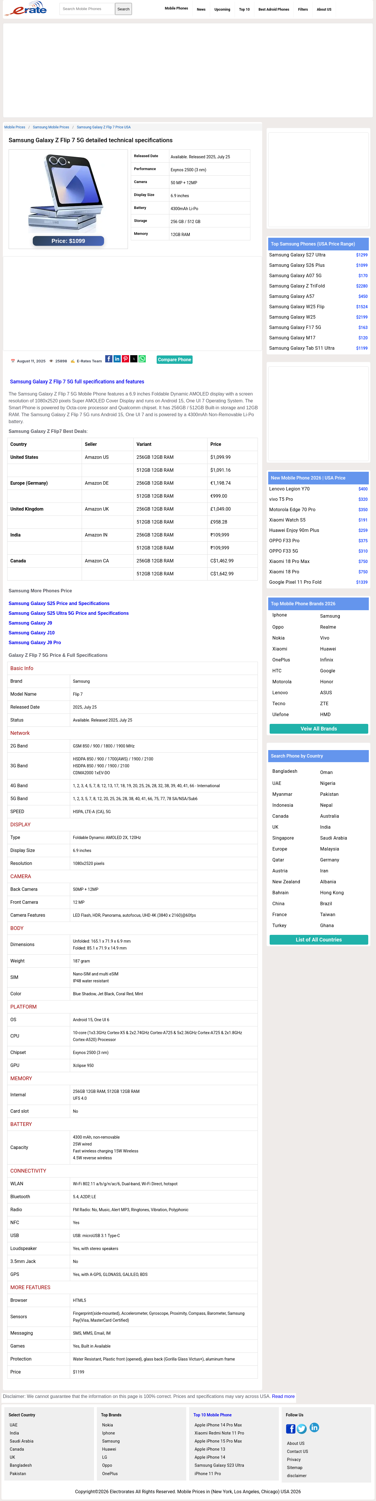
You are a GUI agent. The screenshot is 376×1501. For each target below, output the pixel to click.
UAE (277, 783)
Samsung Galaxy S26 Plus (297, 265)
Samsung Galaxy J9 (30, 623)
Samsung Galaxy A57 (292, 296)
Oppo (278, 627)
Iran (324, 871)
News (201, 9)
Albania (328, 881)
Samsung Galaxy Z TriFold (297, 286)
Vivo (324, 638)
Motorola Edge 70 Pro (292, 509)
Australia (329, 816)
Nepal (326, 805)
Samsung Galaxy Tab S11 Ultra (302, 348)
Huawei (328, 649)
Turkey (280, 925)
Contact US (297, 1451)
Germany (329, 860)
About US (324, 9)
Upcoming (222, 9)
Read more (283, 1396)
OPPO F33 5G (283, 551)
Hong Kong (332, 892)
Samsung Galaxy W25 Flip (297, 306)
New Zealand (286, 881)
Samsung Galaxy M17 (292, 337)
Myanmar (283, 794)
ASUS (326, 692)
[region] (188, 69)
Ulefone (281, 714)
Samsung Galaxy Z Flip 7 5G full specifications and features (77, 382)
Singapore (283, 838)
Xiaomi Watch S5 (287, 520)
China (279, 903)
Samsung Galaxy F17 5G (295, 327)
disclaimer (297, 1475)
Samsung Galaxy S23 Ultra (219, 1465)
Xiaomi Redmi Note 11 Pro (219, 1433)
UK (276, 827)
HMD (325, 714)
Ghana (327, 925)
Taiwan (327, 914)
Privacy (294, 1459)
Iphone (280, 615)
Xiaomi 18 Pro (284, 571)
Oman (326, 772)
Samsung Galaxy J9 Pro (35, 642)
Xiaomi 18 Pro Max (289, 561)
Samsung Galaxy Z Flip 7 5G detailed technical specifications (90, 140)
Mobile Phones (176, 8)
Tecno (279, 703)
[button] (108, 358)
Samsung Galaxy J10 (32, 632)
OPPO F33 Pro (284, 540)
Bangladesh (285, 771)
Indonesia (283, 805)
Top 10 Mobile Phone (212, 1415)
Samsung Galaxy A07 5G (295, 275)
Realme (328, 627)
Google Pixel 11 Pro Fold (295, 582)
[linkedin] (314, 1432)
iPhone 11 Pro (208, 1473)
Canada (281, 816)
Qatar (278, 860)
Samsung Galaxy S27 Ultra (297, 255)
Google (327, 671)
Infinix (326, 660)
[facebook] (291, 1432)
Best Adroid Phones (274, 9)
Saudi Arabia (333, 838)
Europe (280, 849)
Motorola (282, 681)
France (280, 914)
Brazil (326, 903)
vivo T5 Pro (281, 499)
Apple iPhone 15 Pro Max (218, 1441)
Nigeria (327, 783)
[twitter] (302, 1432)
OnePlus (281, 660)
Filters (303, 9)
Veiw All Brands (319, 729)
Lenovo (280, 692)
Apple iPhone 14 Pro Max (218, 1425)
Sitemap (295, 1467)
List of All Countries (319, 940)
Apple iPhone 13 (210, 1449)
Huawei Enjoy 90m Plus (294, 530)
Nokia (279, 638)
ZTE (324, 703)
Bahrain (281, 892)
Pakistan (329, 794)
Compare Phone (174, 359)
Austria (280, 871)
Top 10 (244, 9)
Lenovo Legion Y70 (289, 489)
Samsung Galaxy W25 (292, 317)
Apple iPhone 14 (210, 1457)
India (325, 827)
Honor (326, 681)
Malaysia (329, 849)
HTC (277, 671)
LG (104, 1457)
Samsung (330, 616)
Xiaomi (280, 649)
